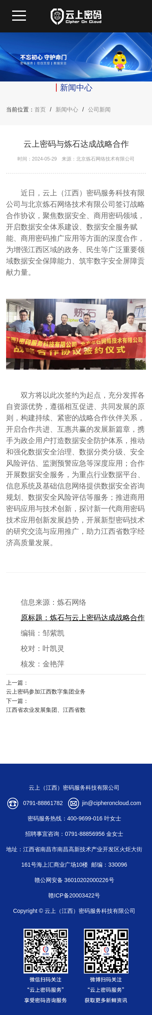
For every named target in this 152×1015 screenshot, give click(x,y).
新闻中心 (67, 109)
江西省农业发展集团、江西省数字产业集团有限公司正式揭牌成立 (46, 711)
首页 (40, 109)
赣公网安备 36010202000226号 (74, 880)
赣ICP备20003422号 (74, 895)
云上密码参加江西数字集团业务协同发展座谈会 (46, 692)
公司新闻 (99, 109)
